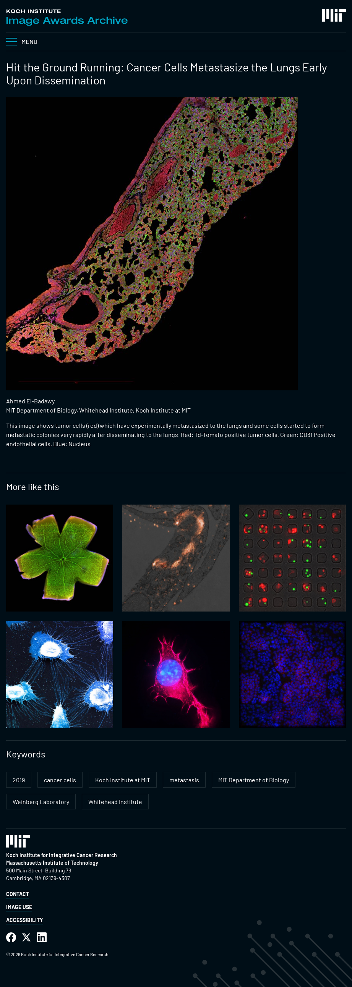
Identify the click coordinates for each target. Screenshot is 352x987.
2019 (19, 779)
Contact (17, 894)
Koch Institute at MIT (122, 779)
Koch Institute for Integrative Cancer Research (61, 855)
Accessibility (24, 920)
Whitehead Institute (115, 801)
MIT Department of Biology (253, 779)
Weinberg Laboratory (41, 801)
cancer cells (60, 779)
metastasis (184, 779)
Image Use (19, 907)
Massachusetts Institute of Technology (52, 862)
